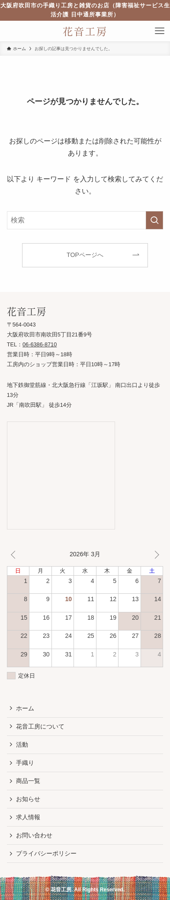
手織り (25, 762)
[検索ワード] (85, 220)
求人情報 (28, 817)
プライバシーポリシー (46, 853)
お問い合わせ (34, 835)
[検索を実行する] (154, 220)
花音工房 (85, 31)
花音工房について (40, 726)
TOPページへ (85, 254)
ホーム (25, 708)
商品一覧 (28, 780)
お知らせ (28, 798)
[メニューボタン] (159, 31)
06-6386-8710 (39, 344)
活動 (22, 744)
